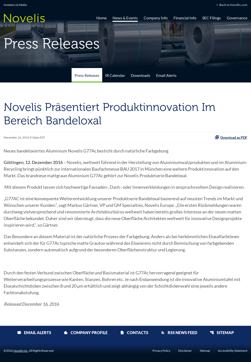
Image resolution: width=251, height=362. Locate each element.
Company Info (156, 17)
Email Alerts (166, 75)
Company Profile (86, 332)
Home (101, 17)
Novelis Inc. (20, 350)
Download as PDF (231, 137)
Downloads (140, 75)
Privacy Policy (161, 350)
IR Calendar (115, 75)
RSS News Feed (179, 332)
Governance (237, 17)
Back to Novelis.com (233, 4)
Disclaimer (185, 350)
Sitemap (222, 332)
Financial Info (185, 17)
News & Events (125, 17)
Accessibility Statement (232, 350)
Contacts (134, 332)
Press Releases (87, 75)
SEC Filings (211, 17)
